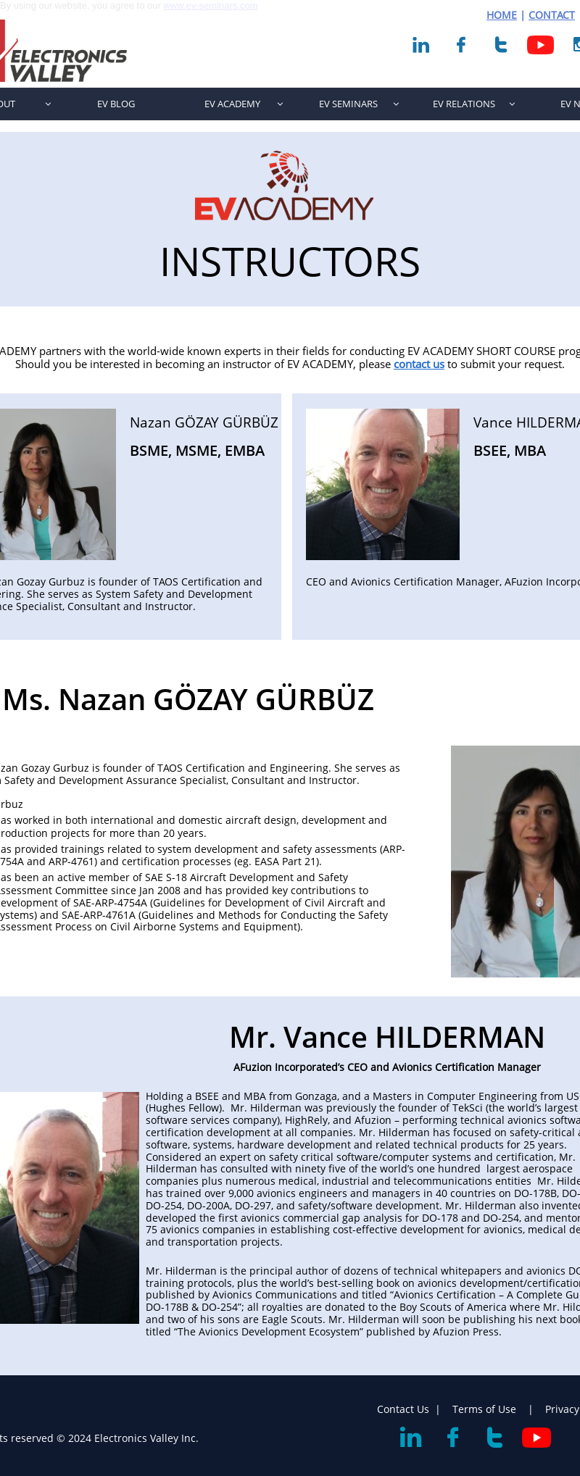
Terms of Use (485, 1409)
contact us (419, 364)
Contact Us (403, 1409)
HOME (501, 15)
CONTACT (552, 15)
